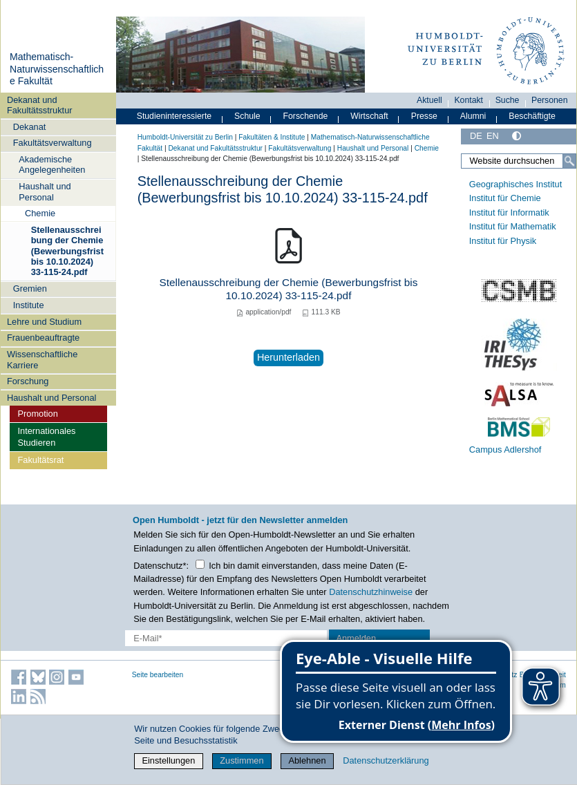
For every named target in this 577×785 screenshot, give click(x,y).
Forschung (27, 381)
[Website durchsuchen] (518, 161)
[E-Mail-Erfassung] (226, 638)
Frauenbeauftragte (43, 337)
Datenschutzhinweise (371, 592)
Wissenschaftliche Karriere (42, 359)
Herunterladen (288, 357)
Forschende (305, 116)
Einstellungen (168, 760)
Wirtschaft (369, 116)
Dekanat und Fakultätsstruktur (40, 105)
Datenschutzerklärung (385, 760)
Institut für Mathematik (512, 226)
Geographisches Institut (515, 184)
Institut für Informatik (509, 212)
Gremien (30, 288)
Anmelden (356, 638)
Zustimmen (241, 760)
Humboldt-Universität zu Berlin (185, 137)
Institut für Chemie (505, 198)
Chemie (40, 213)
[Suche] (569, 161)
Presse (424, 116)
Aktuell (429, 100)
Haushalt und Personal (44, 191)
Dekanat (29, 127)
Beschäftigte (532, 116)
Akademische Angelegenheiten (52, 164)
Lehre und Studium (44, 321)
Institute (28, 305)
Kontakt (468, 100)
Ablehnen (306, 760)
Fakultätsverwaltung (52, 143)
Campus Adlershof (505, 449)
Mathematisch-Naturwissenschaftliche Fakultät (57, 68)
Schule (247, 116)
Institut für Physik (502, 241)
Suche (507, 100)
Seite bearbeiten (158, 675)
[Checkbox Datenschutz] (200, 564)
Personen (549, 100)
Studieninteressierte (174, 116)
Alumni (473, 116)
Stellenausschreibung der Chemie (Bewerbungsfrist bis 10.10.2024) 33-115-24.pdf (67, 251)
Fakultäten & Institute (271, 137)
